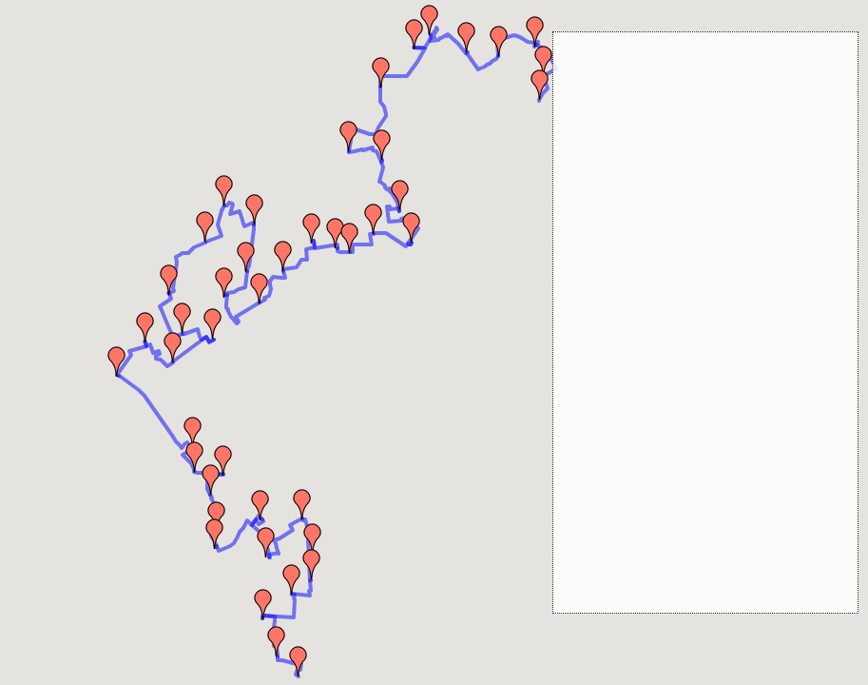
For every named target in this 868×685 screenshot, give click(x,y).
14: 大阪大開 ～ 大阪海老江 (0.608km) (681, 316)
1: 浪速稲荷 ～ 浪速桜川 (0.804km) (671, 68)
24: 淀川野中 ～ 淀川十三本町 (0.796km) (687, 493)
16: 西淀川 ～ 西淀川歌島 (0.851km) (675, 351)
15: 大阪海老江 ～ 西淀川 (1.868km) (675, 334)
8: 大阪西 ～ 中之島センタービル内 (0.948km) (702, 192)
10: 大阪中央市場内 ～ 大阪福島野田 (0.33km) (702, 245)
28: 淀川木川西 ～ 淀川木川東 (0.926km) (687, 600)
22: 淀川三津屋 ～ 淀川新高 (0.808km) (681, 458)
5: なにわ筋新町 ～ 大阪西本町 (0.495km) (690, 138)
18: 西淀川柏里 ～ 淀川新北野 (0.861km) (687, 387)
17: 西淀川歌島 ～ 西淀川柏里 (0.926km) (687, 369)
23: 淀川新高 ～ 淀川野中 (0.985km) (675, 476)
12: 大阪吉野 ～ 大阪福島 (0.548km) (675, 281)
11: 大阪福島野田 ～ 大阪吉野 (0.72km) (684, 263)
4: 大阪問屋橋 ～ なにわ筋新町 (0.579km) (690, 121)
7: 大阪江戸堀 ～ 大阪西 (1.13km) (668, 174)
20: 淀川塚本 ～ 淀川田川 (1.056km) (675, 423)
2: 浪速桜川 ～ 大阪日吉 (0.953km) (671, 85)
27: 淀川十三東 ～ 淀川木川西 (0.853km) (687, 583)
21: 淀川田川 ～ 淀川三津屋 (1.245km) (681, 440)
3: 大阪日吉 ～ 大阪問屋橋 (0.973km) (678, 103)
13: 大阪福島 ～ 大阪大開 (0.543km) (675, 298)
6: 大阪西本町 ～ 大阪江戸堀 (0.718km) (684, 156)
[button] (298, 661)
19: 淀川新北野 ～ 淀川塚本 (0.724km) (681, 405)
